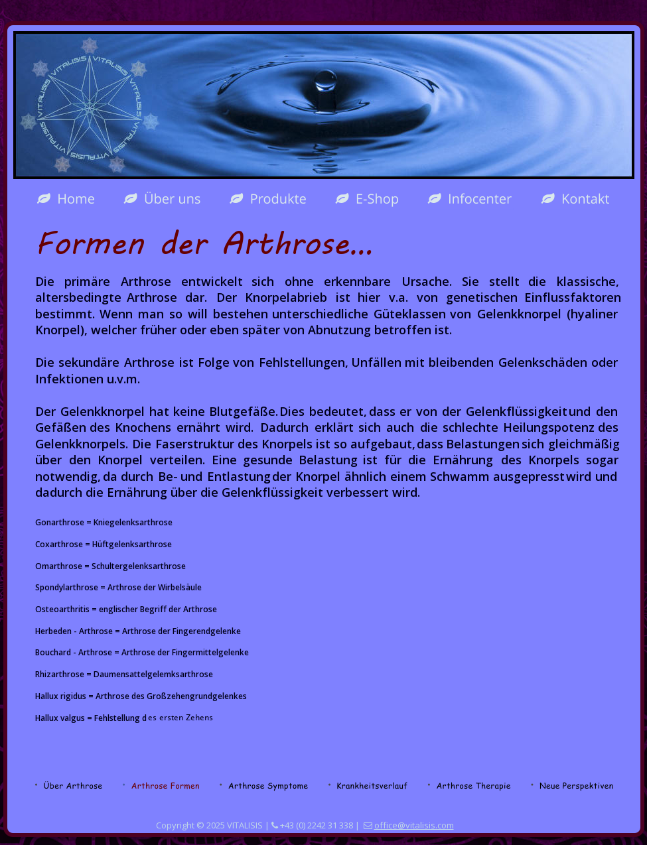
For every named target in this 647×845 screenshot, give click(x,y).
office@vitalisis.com (414, 825)
